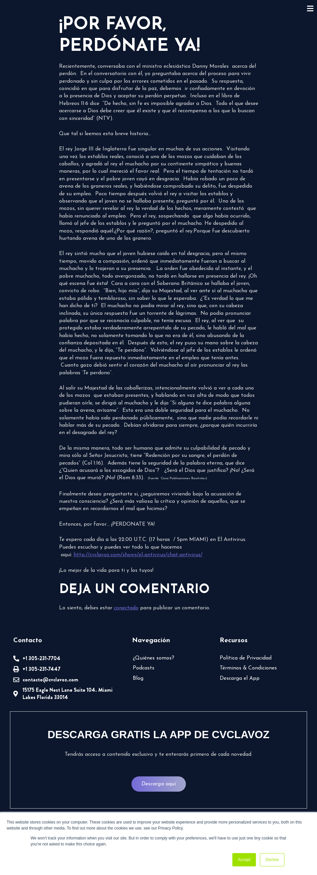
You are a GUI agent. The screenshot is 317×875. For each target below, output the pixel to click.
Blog (138, 678)
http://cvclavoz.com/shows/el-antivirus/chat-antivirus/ (138, 555)
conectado (126, 608)
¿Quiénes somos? (153, 658)
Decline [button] (272, 859)
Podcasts (143, 668)
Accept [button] (244, 859)
